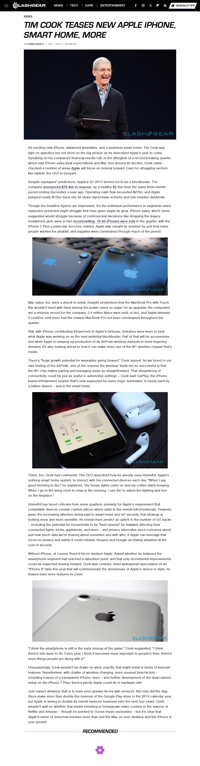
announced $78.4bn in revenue (67, 187)
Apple (75, 168)
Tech (74, 5)
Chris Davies (35, 44)
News (58, 5)
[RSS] (165, 6)
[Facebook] (136, 6)
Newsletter (183, 5)
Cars (89, 5)
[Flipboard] (158, 6)
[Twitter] (150, 6)
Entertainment (112, 5)
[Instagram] (143, 6)
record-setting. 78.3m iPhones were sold (104, 221)
